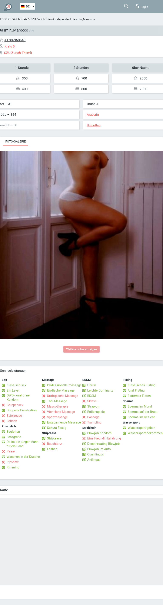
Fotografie (14, 437)
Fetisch (12, 421)
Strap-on (93, 406)
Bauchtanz (54, 444)
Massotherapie (57, 406)
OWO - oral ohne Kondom (18, 397)
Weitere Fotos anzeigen (81, 349)
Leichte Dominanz (100, 390)
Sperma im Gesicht (141, 417)
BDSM (91, 396)
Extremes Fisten (139, 396)
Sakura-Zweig (56, 428)
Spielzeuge (14, 416)
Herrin (91, 385)
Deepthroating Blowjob (103, 444)
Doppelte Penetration (22, 410)
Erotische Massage (60, 390)
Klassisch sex (16, 385)
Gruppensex (15, 405)
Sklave (92, 401)
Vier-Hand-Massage (61, 412)
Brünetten (93, 125)
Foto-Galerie (15, 141)
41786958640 (15, 40)
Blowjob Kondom (99, 433)
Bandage (93, 417)
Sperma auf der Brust (142, 412)
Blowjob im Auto (99, 449)
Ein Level (13, 390)
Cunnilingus (95, 454)
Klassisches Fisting (141, 385)
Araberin (93, 115)
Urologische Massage (62, 396)
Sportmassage (57, 417)
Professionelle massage (64, 385)
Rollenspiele (96, 412)
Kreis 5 (25, 19)
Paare (11, 451)
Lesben (52, 449)
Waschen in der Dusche (23, 457)
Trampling (94, 422)
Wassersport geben (141, 428)
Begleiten (13, 432)
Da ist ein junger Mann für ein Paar (22, 444)
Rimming (13, 467)
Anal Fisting (136, 390)
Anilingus (93, 460)
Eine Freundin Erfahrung (104, 438)
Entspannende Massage (64, 422)
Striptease (54, 438)
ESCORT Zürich (10, 19)
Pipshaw (13, 462)
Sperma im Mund (140, 406)
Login (142, 6)
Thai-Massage (57, 401)
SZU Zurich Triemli (42, 19)
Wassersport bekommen (145, 433)
